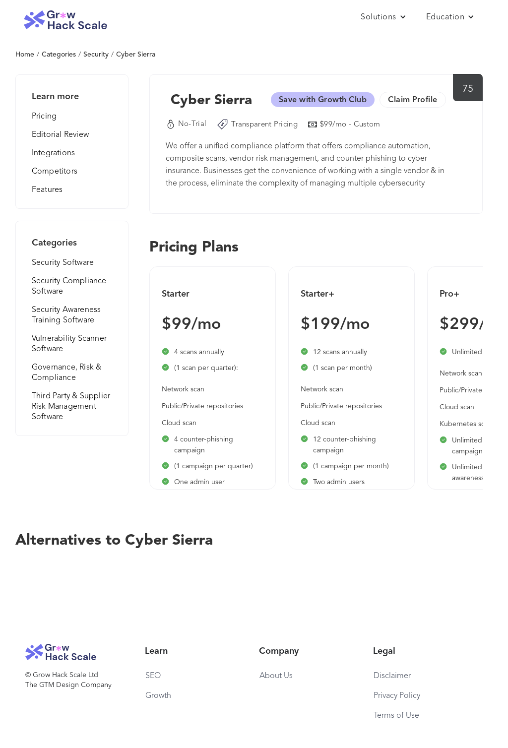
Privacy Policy (397, 696)
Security (96, 54)
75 (468, 89)
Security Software (63, 263)
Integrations (53, 153)
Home (24, 54)
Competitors (54, 172)
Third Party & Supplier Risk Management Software (71, 406)
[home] (65, 20)
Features (47, 190)
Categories (59, 54)
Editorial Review (60, 135)
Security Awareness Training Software (66, 315)
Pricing (44, 117)
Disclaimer (392, 676)
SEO (153, 676)
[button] (383, 17)
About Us (276, 676)
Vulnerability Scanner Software (69, 344)
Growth (158, 696)
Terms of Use (396, 716)
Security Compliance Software (69, 286)
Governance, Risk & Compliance (67, 373)
